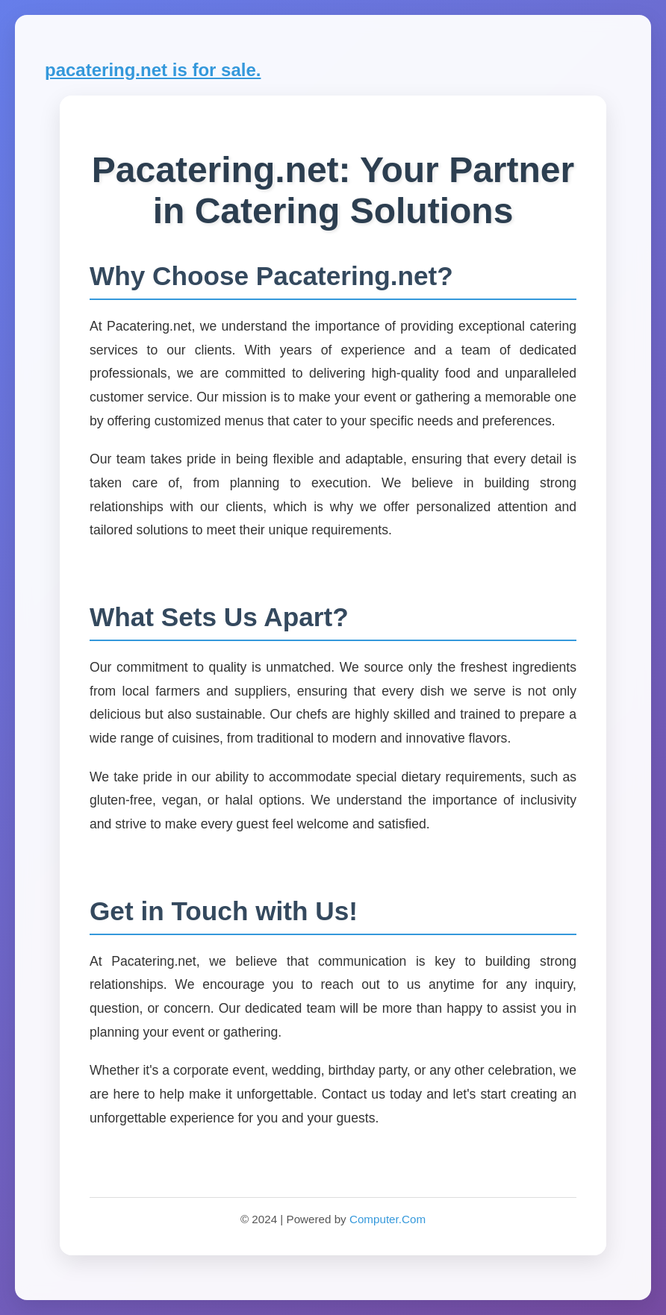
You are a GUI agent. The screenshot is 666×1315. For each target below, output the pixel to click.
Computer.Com (387, 1219)
